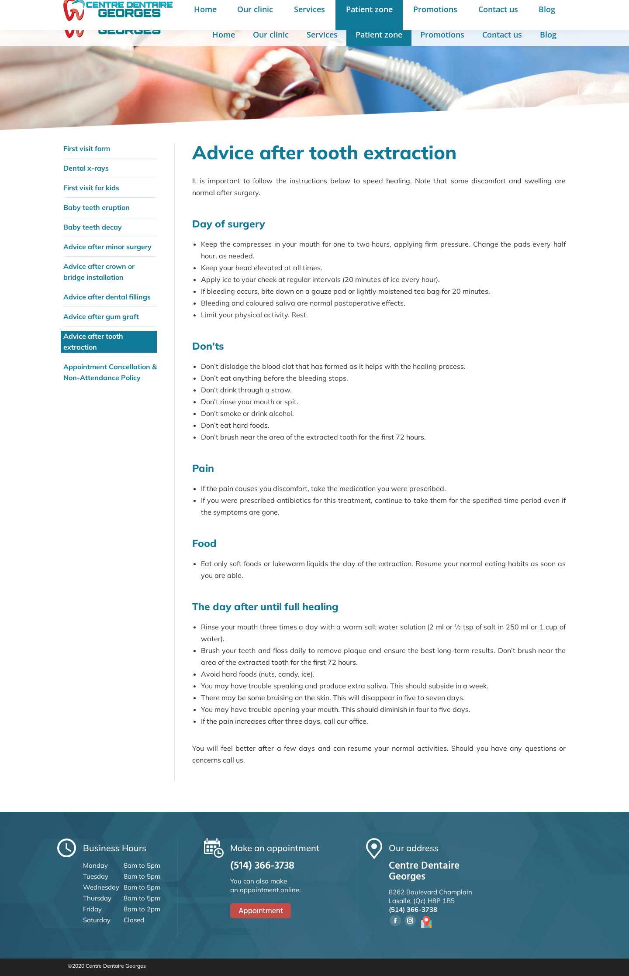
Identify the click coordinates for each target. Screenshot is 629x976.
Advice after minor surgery (107, 246)
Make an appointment (422, 12)
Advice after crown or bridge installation (99, 272)
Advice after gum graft (101, 316)
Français (487, 13)
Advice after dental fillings (107, 296)
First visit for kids (91, 187)
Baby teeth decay (92, 227)
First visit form (86, 148)
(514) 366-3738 (339, 12)
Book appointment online (548, 12)
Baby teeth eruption (96, 207)
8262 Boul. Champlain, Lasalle (245, 12)
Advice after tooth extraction (93, 341)
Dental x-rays (86, 168)
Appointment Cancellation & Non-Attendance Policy (110, 372)
